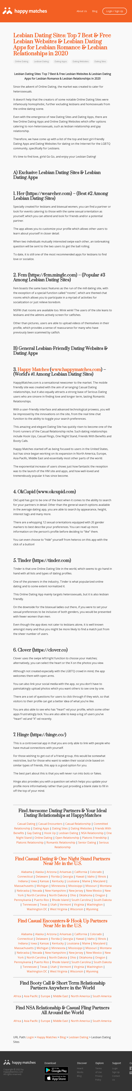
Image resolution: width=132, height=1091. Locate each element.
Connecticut (25, 876)
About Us (82, 11)
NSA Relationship (92, 833)
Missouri (91, 886)
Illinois (102, 876)
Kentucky (58, 881)
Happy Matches (33, 370)
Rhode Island (60, 900)
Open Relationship (67, 838)
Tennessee (30, 904)
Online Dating (21, 61)
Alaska (39, 872)
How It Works (80, 1070)
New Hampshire (55, 890)
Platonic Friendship (94, 838)
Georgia (68, 876)
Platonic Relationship (29, 842)
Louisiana (73, 881)
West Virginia (58, 909)
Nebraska (23, 890)
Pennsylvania (22, 900)
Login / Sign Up (114, 11)
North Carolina (36, 895)
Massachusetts (24, 886)
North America (80, 996)
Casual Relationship (78, 824)
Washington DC (37, 909)
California (80, 872)
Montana (106, 886)
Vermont (65, 904)
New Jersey (76, 890)
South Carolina (81, 900)
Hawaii (80, 876)
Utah (53, 904)
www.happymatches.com (76, 370)
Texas (43, 904)
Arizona (52, 872)
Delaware (42, 876)
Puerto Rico (41, 900)
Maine (86, 881)
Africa (17, 996)
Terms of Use (98, 1070)
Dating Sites (100, 61)
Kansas (44, 881)
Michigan (42, 886)
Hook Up (50, 833)
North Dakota (58, 895)
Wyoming (92, 909)
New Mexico (94, 890)
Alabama (26, 872)
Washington (95, 904)
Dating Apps (61, 61)
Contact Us (116, 1078)
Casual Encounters (50, 824)
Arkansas (65, 872)
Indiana (23, 881)
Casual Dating (26, 824)
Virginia (79, 904)
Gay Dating (34, 833)
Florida (55, 876)
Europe (45, 996)
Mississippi (75, 886)
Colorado (96, 872)
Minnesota (58, 886)
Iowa (34, 881)
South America (102, 996)
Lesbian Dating (41, 61)
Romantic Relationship (60, 842)
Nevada (37, 890)
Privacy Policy (98, 1078)
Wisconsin (76, 909)
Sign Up (116, 1072)
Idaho (91, 876)
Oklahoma (85, 895)
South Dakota (103, 900)
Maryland (99, 881)
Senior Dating (87, 842)
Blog (94, 11)
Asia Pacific (31, 996)
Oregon (100, 895)
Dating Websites (81, 61)
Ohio (73, 895)
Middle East (60, 996)
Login (30, 1037)
